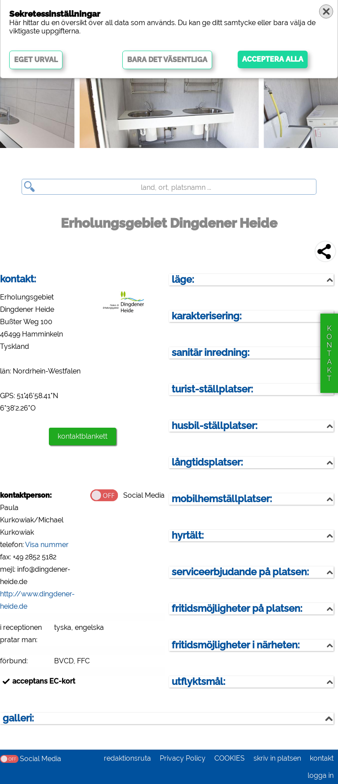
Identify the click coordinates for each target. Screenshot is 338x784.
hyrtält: (188, 535)
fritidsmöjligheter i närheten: (236, 645)
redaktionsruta (127, 758)
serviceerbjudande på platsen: (240, 571)
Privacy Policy (183, 758)
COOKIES (229, 758)
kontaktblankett (82, 436)
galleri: (18, 718)
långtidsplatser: (207, 462)
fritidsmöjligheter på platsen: (237, 608)
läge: (183, 279)
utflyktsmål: (198, 681)
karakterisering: (207, 316)
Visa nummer (47, 544)
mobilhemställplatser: (222, 498)
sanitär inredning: (211, 352)
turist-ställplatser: (212, 389)
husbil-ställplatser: (214, 425)
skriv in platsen (277, 758)
